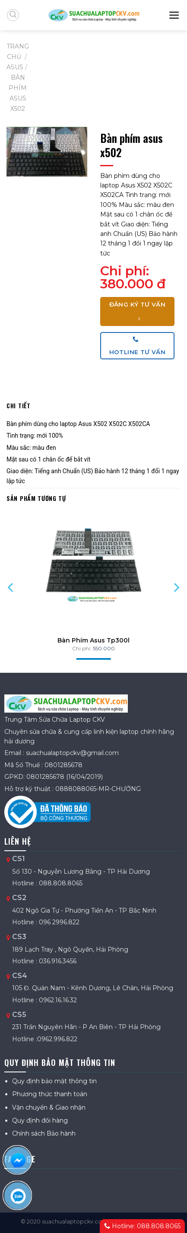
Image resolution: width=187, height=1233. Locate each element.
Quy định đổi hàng (40, 1120)
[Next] (175, 587)
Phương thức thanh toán (49, 1094)
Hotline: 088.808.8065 (142, 1226)
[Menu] (174, 15)
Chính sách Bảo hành (44, 1133)
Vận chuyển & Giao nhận (49, 1107)
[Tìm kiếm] (13, 15)
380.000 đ (133, 284)
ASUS (14, 67)
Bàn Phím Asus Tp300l (93, 640)
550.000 (104, 648)
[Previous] (11, 587)
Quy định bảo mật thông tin (54, 1081)
